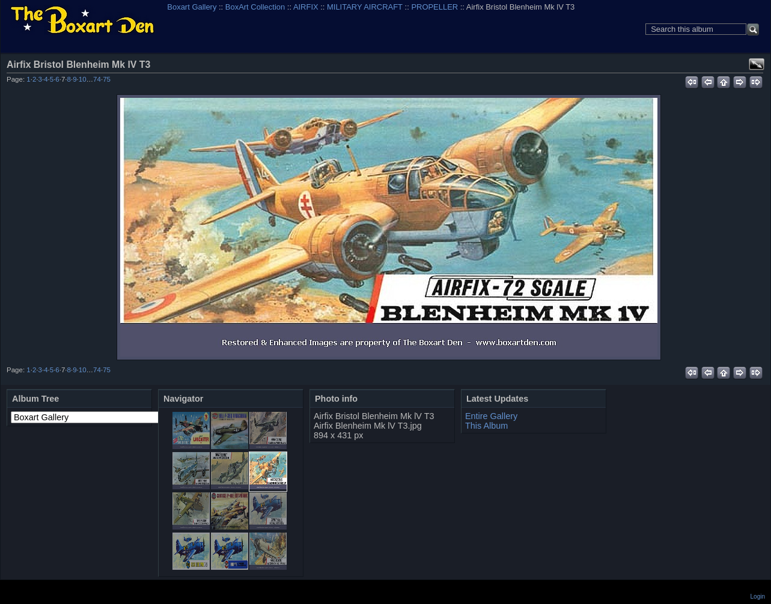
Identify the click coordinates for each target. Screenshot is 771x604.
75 (107, 79)
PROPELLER (434, 6)
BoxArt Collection (255, 6)
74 (97, 79)
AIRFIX (305, 6)
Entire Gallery (491, 416)
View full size (756, 64)
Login (758, 596)
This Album (486, 425)
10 (83, 79)
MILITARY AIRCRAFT (365, 6)
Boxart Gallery (191, 6)
